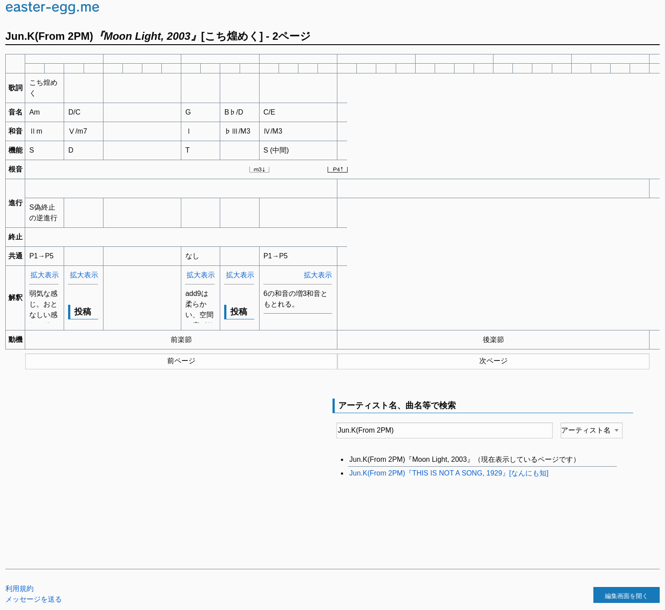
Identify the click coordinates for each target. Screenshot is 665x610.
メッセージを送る (33, 599)
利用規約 (19, 588)
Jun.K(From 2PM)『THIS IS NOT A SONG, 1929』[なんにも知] (448, 473)
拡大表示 (45, 275)
